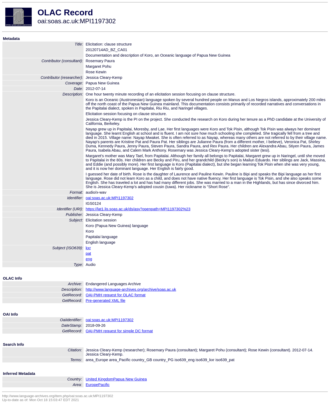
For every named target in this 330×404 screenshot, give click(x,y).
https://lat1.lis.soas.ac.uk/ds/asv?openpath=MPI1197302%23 (138, 209)
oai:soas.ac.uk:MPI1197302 (109, 198)
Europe (92, 385)
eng (89, 259)
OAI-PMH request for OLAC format (115, 295)
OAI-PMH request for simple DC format (119, 331)
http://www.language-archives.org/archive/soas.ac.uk (131, 289)
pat (88, 253)
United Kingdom (99, 379)
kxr (88, 248)
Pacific (104, 385)
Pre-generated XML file (105, 300)
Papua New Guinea (130, 379)
